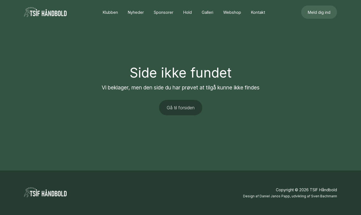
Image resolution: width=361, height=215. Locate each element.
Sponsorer (163, 12)
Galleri (207, 12)
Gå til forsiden (181, 107)
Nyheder (136, 12)
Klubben (110, 12)
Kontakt (258, 12)
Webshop (232, 12)
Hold (187, 12)
